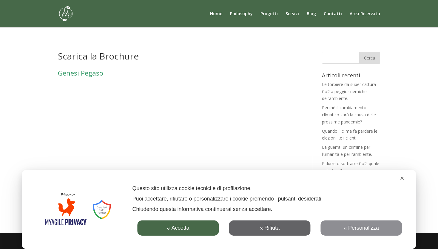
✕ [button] (402, 178)
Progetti (269, 14)
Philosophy (241, 14)
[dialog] (219, 209)
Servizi (292, 14)
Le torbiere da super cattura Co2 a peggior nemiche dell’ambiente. (349, 91)
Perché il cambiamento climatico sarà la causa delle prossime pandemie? (349, 115)
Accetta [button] (178, 228)
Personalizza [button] (361, 228)
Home (216, 14)
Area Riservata (365, 14)
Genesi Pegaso (80, 72)
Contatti (333, 14)
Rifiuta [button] (270, 228)
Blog (311, 14)
